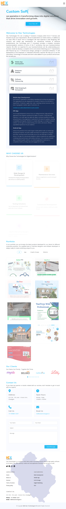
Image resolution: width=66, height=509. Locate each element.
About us (8, 477)
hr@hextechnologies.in (13, 499)
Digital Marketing (38, 482)
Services (8, 480)
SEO (35, 485)
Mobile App (37, 477)
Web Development (38, 475)
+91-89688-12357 (12, 497)
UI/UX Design (37, 480)
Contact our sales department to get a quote (26, 108)
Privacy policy (9, 485)
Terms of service (10, 482)
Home (7, 475)
